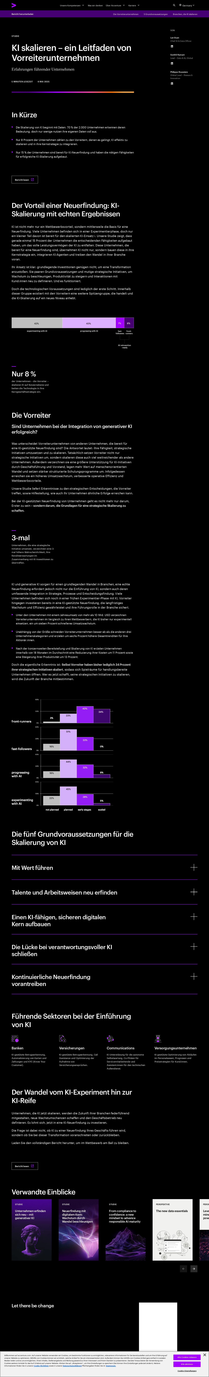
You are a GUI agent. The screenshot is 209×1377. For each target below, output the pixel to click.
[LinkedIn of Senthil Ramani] (171, 63)
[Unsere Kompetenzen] (72, 5)
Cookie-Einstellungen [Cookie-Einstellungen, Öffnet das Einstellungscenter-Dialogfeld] (187, 1371)
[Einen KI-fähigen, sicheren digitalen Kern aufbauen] (104, 919)
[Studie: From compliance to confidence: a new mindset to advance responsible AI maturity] (126, 1230)
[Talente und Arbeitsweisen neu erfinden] (104, 892)
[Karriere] (134, 5)
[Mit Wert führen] (104, 867)
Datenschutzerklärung (72, 1366)
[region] (104, 1364)
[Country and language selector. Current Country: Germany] (187, 5)
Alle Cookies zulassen (187, 1357)
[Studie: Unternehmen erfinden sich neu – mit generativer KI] (32, 1230)
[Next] (193, 1268)
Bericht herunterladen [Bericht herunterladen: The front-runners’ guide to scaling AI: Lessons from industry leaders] (22, 13)
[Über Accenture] (115, 5)
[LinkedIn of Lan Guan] (171, 46)
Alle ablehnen (187, 1364)
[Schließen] (205, 1355)
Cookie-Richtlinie (41, 1366)
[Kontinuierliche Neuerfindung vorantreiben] (104, 979)
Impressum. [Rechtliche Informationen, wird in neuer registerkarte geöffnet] (111, 1366)
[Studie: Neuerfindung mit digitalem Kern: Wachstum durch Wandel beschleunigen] (79, 1230)
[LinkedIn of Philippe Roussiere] (171, 83)
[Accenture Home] (20, 5)
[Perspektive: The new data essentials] (173, 1230)
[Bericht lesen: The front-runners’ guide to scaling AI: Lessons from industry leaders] (25, 179)
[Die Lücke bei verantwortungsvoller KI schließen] (104, 949)
